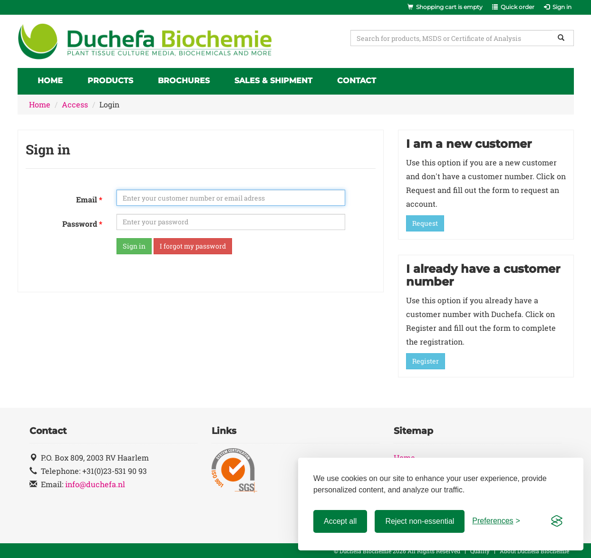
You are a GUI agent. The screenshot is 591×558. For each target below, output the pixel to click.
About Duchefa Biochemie (534, 551)
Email (86, 199)
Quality (480, 551)
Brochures (184, 80)
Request (425, 223)
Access (75, 104)
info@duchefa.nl (95, 484)
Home (50, 80)
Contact (356, 80)
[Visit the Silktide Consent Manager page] (556, 521)
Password (79, 224)
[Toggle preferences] (496, 521)
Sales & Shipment (273, 80)
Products (110, 80)
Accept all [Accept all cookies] (340, 521)
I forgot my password (193, 245)
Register (425, 361)
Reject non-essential (419, 521)
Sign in (134, 245)
